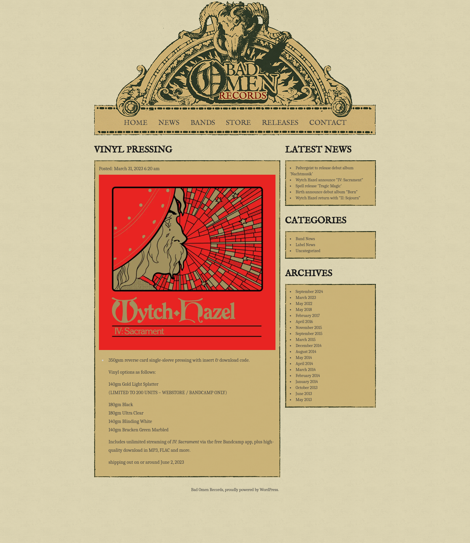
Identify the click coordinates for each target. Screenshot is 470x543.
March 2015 (306, 339)
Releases (280, 123)
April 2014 (304, 363)
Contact (328, 123)
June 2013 (304, 393)
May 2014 (304, 357)
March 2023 (306, 297)
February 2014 (308, 375)
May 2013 (304, 399)
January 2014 (307, 381)
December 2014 (308, 345)
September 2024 (309, 291)
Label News (305, 244)
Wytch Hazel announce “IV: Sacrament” (329, 180)
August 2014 (306, 351)
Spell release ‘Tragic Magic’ (318, 186)
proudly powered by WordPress (251, 489)
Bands (202, 123)
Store (238, 123)
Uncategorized (308, 250)
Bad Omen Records (207, 489)
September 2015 (309, 333)
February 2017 (308, 315)
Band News (305, 238)
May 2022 (304, 303)
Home (135, 123)
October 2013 (306, 387)
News (169, 123)
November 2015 (309, 327)
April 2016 (304, 321)
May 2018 (304, 309)
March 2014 (306, 369)
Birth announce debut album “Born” (327, 192)
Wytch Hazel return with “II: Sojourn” (328, 198)
